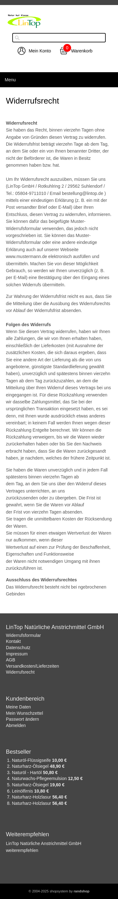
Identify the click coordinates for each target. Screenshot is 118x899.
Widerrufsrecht (20, 672)
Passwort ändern (22, 719)
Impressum (17, 653)
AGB (10, 659)
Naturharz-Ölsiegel (31, 766)
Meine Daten (18, 706)
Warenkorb (82, 50)
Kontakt (13, 641)
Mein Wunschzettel (24, 713)
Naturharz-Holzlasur (32, 796)
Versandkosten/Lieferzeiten (32, 666)
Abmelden (16, 725)
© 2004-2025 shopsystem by (59, 891)
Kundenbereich (25, 699)
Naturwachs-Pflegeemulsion (40, 778)
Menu (10, 79)
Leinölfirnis (23, 791)
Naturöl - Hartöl (27, 772)
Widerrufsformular (23, 635)
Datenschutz (18, 647)
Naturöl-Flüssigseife (32, 760)
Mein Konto (40, 50)
